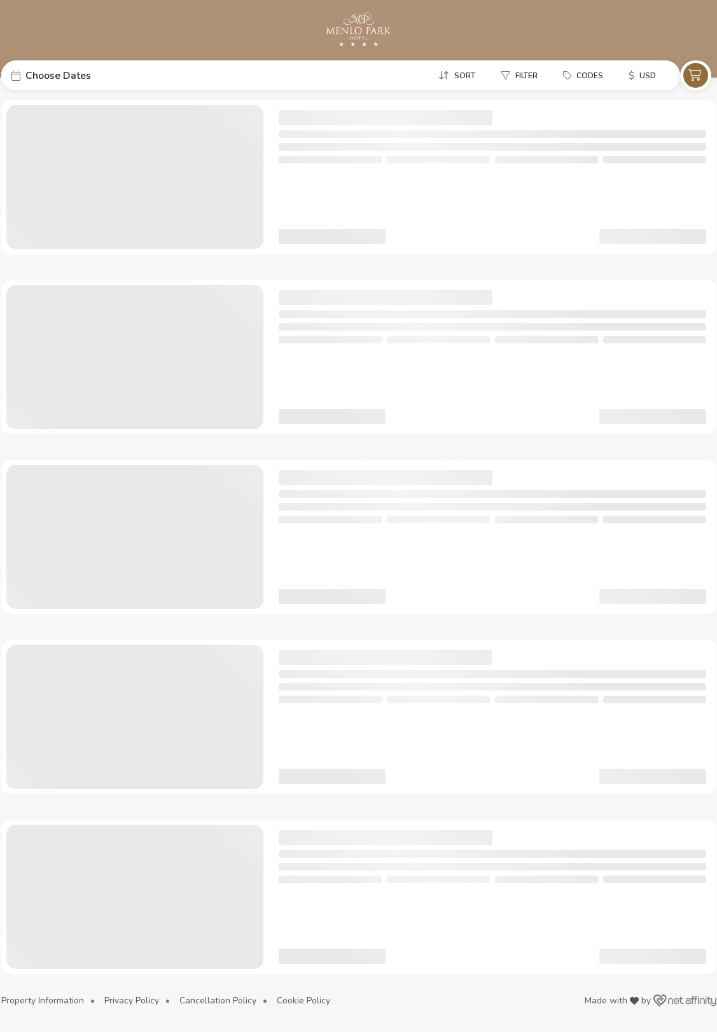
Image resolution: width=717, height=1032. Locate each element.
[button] (96, 75)
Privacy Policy (131, 1000)
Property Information (42, 1000)
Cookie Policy (303, 1000)
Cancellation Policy (217, 1000)
